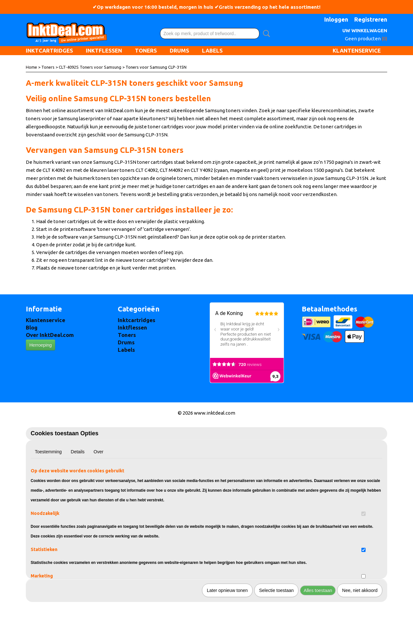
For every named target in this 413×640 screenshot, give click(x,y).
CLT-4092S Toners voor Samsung (90, 67)
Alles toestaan (318, 590)
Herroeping (40, 345)
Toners (146, 50)
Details (78, 451)
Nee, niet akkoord (360, 590)
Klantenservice (357, 50)
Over (98, 451)
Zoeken (265, 33)
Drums (179, 50)
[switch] (363, 514)
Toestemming (48, 451)
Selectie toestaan (276, 590)
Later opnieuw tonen (227, 590)
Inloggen (336, 19)
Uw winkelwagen (364, 30)
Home (31, 67)
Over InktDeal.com (50, 335)
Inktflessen (104, 50)
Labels (212, 50)
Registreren (370, 19)
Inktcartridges (49, 50)
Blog (31, 327)
